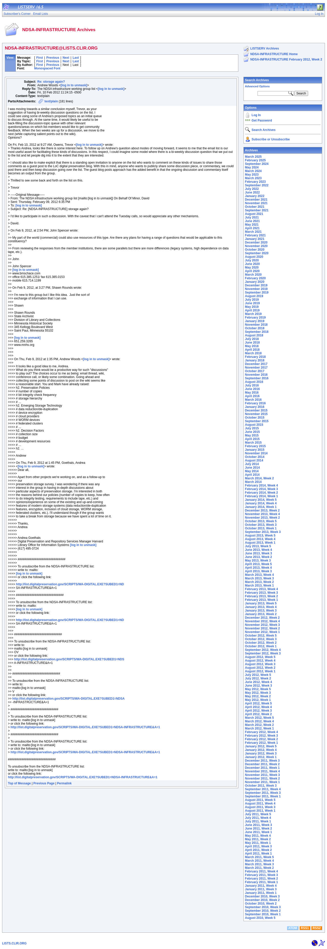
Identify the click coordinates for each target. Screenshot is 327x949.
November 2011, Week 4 (262, 771)
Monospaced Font (47, 68)
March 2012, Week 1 (259, 728)
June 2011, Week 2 (258, 828)
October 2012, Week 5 (261, 635)
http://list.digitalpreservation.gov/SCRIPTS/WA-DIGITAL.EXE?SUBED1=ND (70, 584)
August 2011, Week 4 (260, 803)
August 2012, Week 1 (260, 671)
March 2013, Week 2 (259, 582)
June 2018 (252, 342)
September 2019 (256, 292)
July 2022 (252, 189)
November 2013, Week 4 (262, 514)
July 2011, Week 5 (258, 814)
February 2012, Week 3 (261, 735)
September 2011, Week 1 (263, 796)
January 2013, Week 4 (261, 607)
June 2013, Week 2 (258, 557)
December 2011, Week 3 (262, 760)
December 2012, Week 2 (262, 617)
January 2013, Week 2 (261, 614)
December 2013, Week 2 (262, 510)
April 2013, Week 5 (258, 564)
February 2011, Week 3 (261, 875)
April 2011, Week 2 (258, 850)
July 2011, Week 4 (258, 818)
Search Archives (257, 80)
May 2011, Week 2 (258, 839)
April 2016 (252, 396)
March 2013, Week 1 (259, 585)
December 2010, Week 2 (262, 900)
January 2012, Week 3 (261, 753)
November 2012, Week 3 (262, 625)
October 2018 (254, 328)
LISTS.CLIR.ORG (14, 943)
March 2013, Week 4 (259, 575)
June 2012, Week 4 (258, 682)
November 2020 (256, 246)
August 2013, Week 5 (260, 535)
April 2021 (252, 228)
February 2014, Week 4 (261, 485)
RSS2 (317, 928)
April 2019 (252, 310)
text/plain (51, 101)
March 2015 (253, 442)
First (39, 57)
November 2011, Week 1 (262, 782)
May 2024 (252, 167)
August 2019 (254, 296)
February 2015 (255, 446)
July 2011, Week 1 (258, 821)
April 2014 (252, 475)
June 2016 (252, 389)
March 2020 (253, 274)
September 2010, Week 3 (263, 907)
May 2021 (252, 224)
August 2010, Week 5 (260, 918)
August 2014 (254, 460)
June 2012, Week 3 (258, 685)
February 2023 (255, 182)
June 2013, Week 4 (258, 550)
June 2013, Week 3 (258, 553)
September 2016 (256, 378)
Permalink (64, 783)
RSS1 (305, 928)
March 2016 (253, 400)
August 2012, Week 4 (260, 660)
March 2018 (253, 353)
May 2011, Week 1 (258, 843)
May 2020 (252, 267)
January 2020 (254, 282)
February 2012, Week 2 (261, 739)
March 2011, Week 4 (259, 860)
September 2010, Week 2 (263, 911)
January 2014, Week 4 (261, 503)
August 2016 (254, 382)
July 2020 (252, 260)
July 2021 (252, 217)
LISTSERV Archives (264, 48)
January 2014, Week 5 (261, 500)
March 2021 (253, 232)
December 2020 (256, 242)
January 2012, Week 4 (261, 750)
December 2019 (256, 285)
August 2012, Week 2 (260, 668)
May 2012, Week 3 (258, 693)
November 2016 (256, 374)
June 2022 (252, 192)
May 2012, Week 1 (258, 700)
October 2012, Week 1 (261, 646)
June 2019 (252, 303)
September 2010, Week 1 (263, 914)
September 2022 (256, 185)
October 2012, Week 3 (261, 639)
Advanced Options (257, 86)
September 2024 (256, 164)
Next (66, 57)
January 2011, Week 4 (261, 885)
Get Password (262, 120)
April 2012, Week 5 (258, 703)
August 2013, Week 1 (260, 542)
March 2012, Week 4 (259, 721)
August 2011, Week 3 (260, 807)
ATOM (292, 928)
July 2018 (252, 339)
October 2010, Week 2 (261, 903)
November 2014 (256, 453)
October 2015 (254, 417)
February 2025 (255, 160)
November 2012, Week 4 (262, 621)
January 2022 (254, 196)
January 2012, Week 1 (261, 757)
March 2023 (253, 178)
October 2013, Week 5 (261, 521)
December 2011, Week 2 (262, 764)
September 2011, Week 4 (263, 789)
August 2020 (254, 257)
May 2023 (252, 174)
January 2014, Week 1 (261, 507)
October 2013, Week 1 (261, 528)
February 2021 (255, 235)
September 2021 (256, 210)
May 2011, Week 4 (258, 835)
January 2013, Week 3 (261, 610)
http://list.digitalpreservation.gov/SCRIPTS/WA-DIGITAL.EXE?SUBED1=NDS (69, 659)
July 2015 (252, 428)
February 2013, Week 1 (261, 600)
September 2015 (256, 421)
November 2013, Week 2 (262, 517)
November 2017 (256, 367)
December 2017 (256, 364)
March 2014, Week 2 (259, 478)
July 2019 (252, 299)
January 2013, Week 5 (261, 603)
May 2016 (252, 392)
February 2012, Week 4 (261, 732)
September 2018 (256, 332)
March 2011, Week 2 (259, 868)
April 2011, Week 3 (258, 846)
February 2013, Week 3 (261, 592)
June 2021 (252, 221)
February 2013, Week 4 (261, 589)
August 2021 (254, 214)
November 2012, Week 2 (262, 628)
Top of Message (19, 783)
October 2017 (254, 371)
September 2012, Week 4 (263, 650)
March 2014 (253, 482)
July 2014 (252, 464)
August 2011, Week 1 (260, 810)
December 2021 (256, 199)
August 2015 (254, 425)
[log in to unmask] (74, 85)
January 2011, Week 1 (261, 893)
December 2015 (256, 410)
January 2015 (254, 450)
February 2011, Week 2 (261, 878)
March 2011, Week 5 (259, 857)
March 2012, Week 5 (259, 718)
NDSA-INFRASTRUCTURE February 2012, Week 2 (286, 59)
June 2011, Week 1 (258, 832)
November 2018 (256, 324)
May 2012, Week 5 (258, 689)
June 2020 (252, 264)
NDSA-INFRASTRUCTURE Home (274, 54)
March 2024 (253, 171)
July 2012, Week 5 (258, 675)
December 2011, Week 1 (262, 768)
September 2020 (256, 253)
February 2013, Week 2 (261, 596)
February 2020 (255, 278)
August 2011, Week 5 (260, 800)
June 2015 (252, 432)
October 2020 (254, 249)
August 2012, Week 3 (260, 664)
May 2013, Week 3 (258, 560)
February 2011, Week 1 (261, 882)
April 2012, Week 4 (258, 707)
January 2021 (254, 239)
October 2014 (254, 457)
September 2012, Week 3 (263, 653)
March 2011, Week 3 (259, 864)
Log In (256, 115)
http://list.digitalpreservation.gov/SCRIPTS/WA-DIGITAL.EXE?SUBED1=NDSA (68, 698)
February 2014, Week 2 (261, 492)
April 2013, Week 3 (258, 571)
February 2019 (255, 317)
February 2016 (255, 403)
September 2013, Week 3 (263, 532)
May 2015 (252, 435)
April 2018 (252, 349)
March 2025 (253, 157)
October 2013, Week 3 (261, 525)
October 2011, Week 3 (261, 785)
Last (76, 57)
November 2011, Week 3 (262, 775)
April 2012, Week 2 (258, 714)
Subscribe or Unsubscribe (271, 139)
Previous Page (44, 783)
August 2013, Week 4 (260, 539)
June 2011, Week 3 (258, 825)
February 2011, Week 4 (261, 871)
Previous (52, 57)
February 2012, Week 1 (261, 743)
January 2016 (254, 407)
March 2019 (253, 314)
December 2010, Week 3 (262, 896)
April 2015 (252, 439)
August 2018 (254, 335)
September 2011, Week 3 (263, 793)
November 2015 (256, 414)
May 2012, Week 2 (258, 696)
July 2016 (252, 385)
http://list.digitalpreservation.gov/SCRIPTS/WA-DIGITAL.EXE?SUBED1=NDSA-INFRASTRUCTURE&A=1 (85, 727)
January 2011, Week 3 (261, 889)
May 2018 (252, 346)
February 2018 (255, 357)
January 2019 (254, 321)
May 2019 (252, 307)
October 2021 (254, 207)
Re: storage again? (51, 81)
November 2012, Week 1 (262, 632)
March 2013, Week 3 (259, 578)
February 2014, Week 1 (261, 496)
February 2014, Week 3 (261, 489)
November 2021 (256, 203)
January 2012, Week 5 (261, 746)
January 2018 (254, 360)
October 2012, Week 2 (261, 642)
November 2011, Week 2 (262, 778)
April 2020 (252, 271)
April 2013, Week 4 (258, 567)
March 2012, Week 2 (259, 725)
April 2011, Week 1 (258, 853)
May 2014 (252, 471)
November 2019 (256, 289)
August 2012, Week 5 (260, 657)
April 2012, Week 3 (258, 710)
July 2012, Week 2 (258, 678)
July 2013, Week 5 (258, 546)
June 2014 (252, 467)
